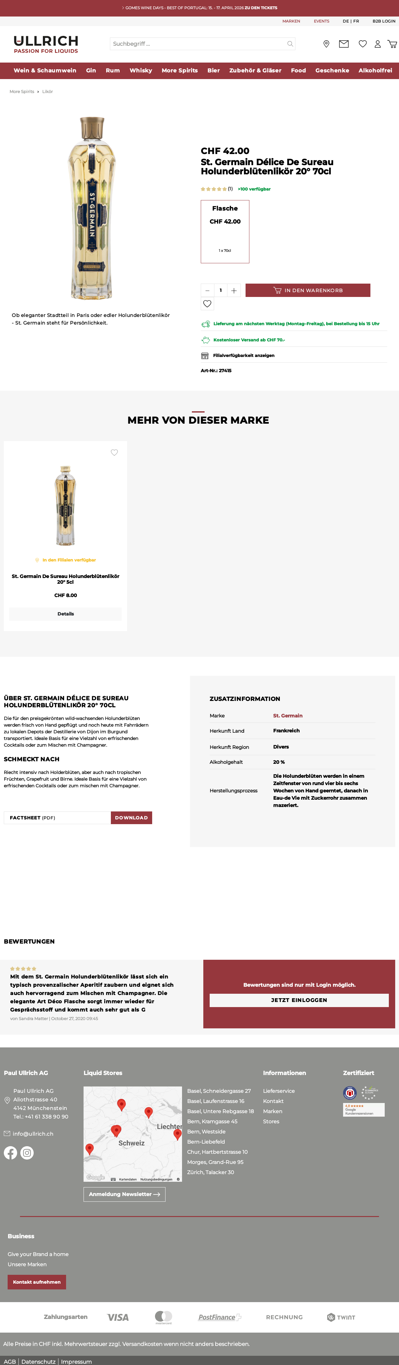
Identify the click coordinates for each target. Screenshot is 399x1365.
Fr (356, 21)
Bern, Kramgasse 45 (212, 1118)
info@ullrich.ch (33, 1131)
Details (65, 611)
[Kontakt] (337, 44)
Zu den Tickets (261, 7)
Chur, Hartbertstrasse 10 (217, 1149)
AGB (10, 1358)
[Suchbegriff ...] (198, 43)
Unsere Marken (27, 1261)
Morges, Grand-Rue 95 (215, 1159)
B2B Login (384, 21)
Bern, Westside (206, 1129)
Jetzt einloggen (299, 997)
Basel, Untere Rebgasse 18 (220, 1108)
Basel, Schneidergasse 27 (219, 1088)
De (346, 21)
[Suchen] (290, 43)
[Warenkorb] (390, 44)
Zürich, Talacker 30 (210, 1169)
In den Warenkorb (308, 290)
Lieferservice (279, 1088)
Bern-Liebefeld (206, 1139)
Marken (272, 1108)
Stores (271, 1118)
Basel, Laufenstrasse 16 (215, 1098)
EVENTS (321, 21)
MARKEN (291, 21)
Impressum (76, 1358)
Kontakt (273, 1098)
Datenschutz (38, 1358)
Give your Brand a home (38, 1251)
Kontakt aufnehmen (37, 1279)
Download (131, 814)
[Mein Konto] (374, 44)
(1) (230, 189)
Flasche (225, 208)
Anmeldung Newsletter (124, 1191)
